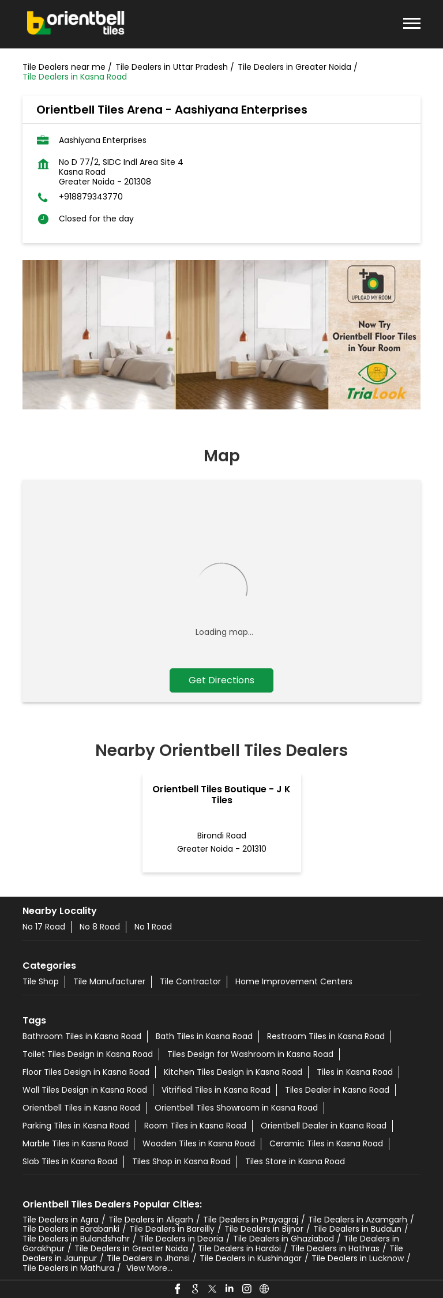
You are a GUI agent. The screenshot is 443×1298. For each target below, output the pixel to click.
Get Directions (221, 680)
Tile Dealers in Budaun (357, 1229)
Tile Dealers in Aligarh (150, 1219)
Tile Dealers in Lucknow (357, 1258)
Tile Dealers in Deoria (181, 1238)
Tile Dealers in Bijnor (263, 1229)
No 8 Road (100, 926)
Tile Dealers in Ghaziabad (283, 1238)
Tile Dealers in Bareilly (172, 1229)
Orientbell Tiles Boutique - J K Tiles (221, 794)
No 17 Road (43, 926)
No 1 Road (153, 926)
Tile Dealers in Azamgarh (357, 1219)
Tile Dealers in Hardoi (239, 1248)
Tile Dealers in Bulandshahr (76, 1238)
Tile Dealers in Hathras (335, 1248)
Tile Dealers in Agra (60, 1219)
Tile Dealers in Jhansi (148, 1258)
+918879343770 (91, 197)
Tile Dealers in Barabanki (70, 1229)
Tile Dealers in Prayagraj (250, 1219)
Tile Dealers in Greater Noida (131, 1248)
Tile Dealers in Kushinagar (251, 1258)
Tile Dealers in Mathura (68, 1268)
